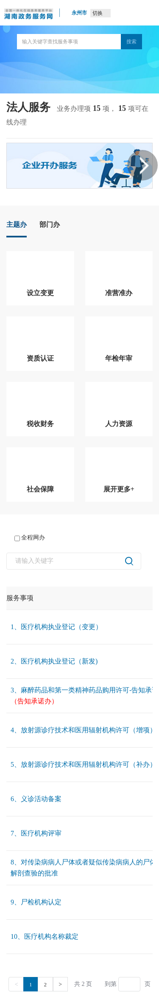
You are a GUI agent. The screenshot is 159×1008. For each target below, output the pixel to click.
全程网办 (29, 537)
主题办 (16, 224)
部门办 (49, 224)
